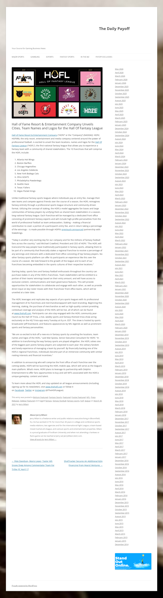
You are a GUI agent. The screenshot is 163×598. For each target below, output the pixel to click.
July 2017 (119, 436)
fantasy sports (73, 400)
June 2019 (119, 355)
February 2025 (121, 121)
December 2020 (121, 292)
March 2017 (120, 450)
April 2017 (119, 446)
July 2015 (119, 520)
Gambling (35, 57)
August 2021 (120, 264)
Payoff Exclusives (104, 57)
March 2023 (120, 198)
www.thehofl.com (22, 313)
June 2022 (119, 230)
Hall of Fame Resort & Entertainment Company (34, 135)
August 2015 (120, 516)
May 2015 (119, 527)
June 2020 (119, 313)
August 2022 (120, 223)
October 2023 (121, 174)
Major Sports (18, 57)
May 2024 (119, 149)
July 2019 (119, 352)
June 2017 (119, 439)
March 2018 (120, 408)
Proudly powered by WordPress (24, 585)
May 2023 (119, 191)
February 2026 (121, 79)
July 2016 (119, 478)
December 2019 (121, 334)
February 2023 (121, 202)
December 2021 (121, 250)
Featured (67, 397)
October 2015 (121, 509)
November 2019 (122, 338)
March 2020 (120, 324)
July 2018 (119, 394)
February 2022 (121, 243)
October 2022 (121, 216)
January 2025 (120, 125)
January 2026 (120, 83)
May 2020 (119, 317)
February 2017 (121, 453)
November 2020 (122, 296)
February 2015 (121, 537)
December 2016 (121, 460)
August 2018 (120, 390)
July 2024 (119, 142)
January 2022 (120, 247)
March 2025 (120, 118)
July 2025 (119, 104)
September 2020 (122, 303)
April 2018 (119, 404)
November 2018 (122, 380)
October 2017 (121, 425)
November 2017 (122, 422)
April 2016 (119, 488)
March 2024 (120, 156)
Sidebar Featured (27, 400)
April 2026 (119, 72)
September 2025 (122, 97)
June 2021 (119, 271)
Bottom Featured (40, 397)
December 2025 (121, 86)
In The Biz (85, 57)
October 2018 (121, 383)
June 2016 (119, 481)
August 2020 (120, 306)
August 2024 (120, 139)
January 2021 (120, 289)
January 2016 (120, 499)
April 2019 (119, 362)
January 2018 (120, 415)
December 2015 (121, 502)
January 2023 (120, 205)
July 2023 (119, 184)
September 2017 (122, 429)
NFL (88, 397)
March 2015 (120, 534)
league (87, 400)
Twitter (28, 390)
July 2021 (119, 268)
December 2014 (121, 544)
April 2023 (119, 195)
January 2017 (120, 457)
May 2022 (119, 233)
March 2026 (120, 76)
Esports (50, 57)
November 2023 (122, 170)
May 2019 (119, 359)
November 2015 (122, 506)
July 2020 (119, 310)
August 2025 (120, 100)
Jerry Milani (23, 404)
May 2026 (119, 69)
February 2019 (121, 369)
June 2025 (119, 107)
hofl (82, 400)
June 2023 (119, 188)
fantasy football (59, 400)
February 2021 (121, 285)
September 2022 (122, 219)
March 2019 (120, 366)
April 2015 (119, 530)
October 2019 (121, 341)
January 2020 (120, 331)
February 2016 (121, 495)
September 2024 (122, 135)
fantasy (49, 400)
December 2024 (121, 128)
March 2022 (120, 240)
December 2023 (121, 167)
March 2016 (120, 492)
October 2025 (121, 93)
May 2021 (119, 275)
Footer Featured (79, 397)
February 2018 (121, 411)
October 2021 (121, 257)
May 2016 (119, 485)
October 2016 (121, 467)
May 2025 (119, 111)
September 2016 (122, 471)
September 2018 (122, 387)
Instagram (40, 390)
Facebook (19, 390)
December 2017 (121, 418)
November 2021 (122, 254)
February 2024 (121, 160)
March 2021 (120, 282)
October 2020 (121, 299)
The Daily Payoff (114, 28)
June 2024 (119, 146)
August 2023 (120, 181)
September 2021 (122, 261)
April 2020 (119, 320)
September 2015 (122, 513)
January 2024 (120, 163)
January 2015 (120, 541)
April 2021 (119, 278)
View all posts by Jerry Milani (43, 439)
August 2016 (120, 474)
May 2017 (119, 443)
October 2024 (121, 132)
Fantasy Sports (67, 57)
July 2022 (119, 226)
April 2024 (119, 153)
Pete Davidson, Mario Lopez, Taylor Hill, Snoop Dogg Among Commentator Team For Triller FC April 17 (33, 465)
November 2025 (122, 90)
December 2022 (121, 209)
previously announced (72, 229)
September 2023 (122, 177)
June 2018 (119, 397)
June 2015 (119, 523)
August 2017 (120, 432)
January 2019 (120, 373)
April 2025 (119, 114)
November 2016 (122, 464)
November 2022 (122, 212)
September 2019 (122, 345)
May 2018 (119, 401)
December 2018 (121, 376)
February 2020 (121, 327)
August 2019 (120, 348)
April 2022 (119, 237)
